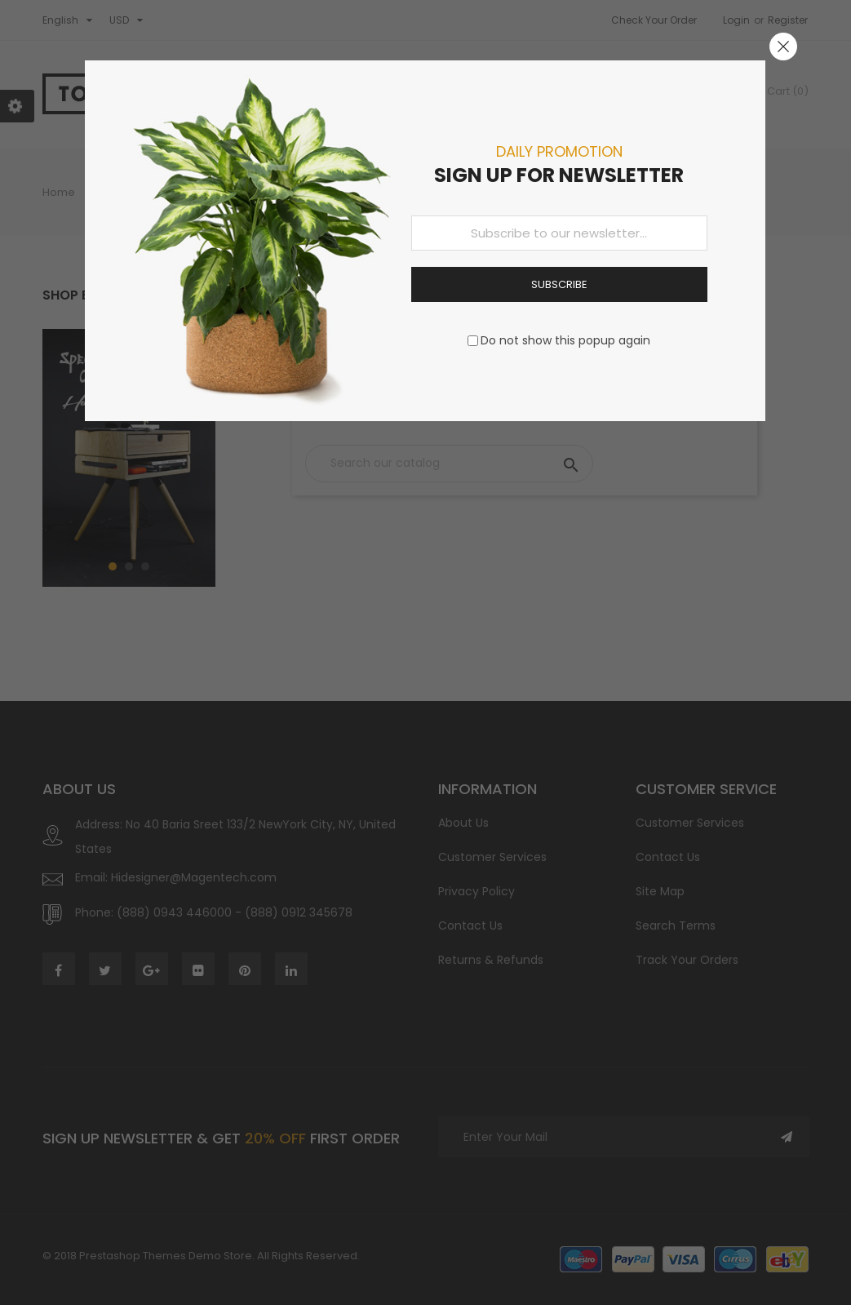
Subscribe (559, 284)
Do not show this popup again (565, 340)
